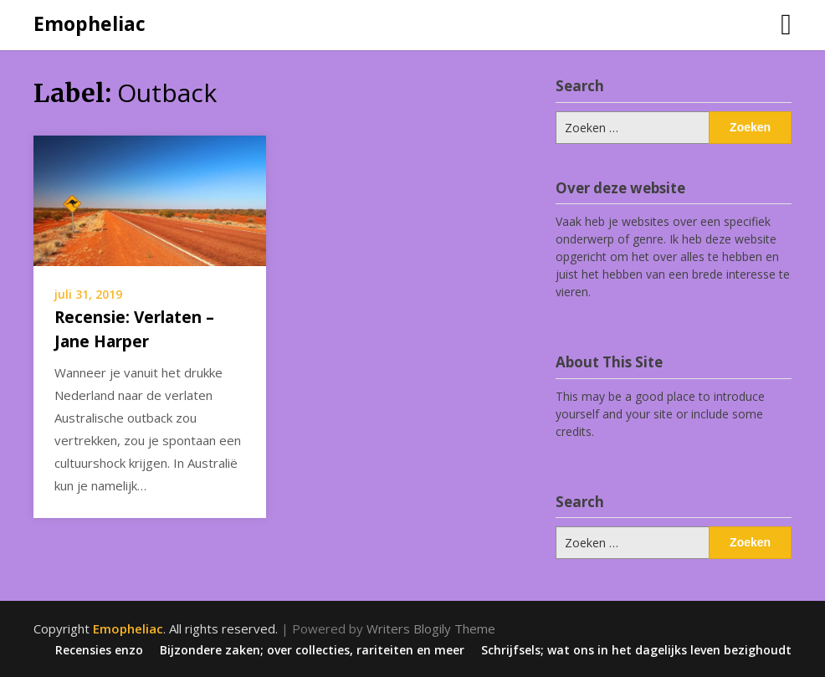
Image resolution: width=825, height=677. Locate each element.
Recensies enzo (99, 650)
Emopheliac (89, 23)
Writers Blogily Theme (430, 628)
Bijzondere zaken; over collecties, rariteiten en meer (312, 650)
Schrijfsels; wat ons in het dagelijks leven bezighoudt (636, 650)
